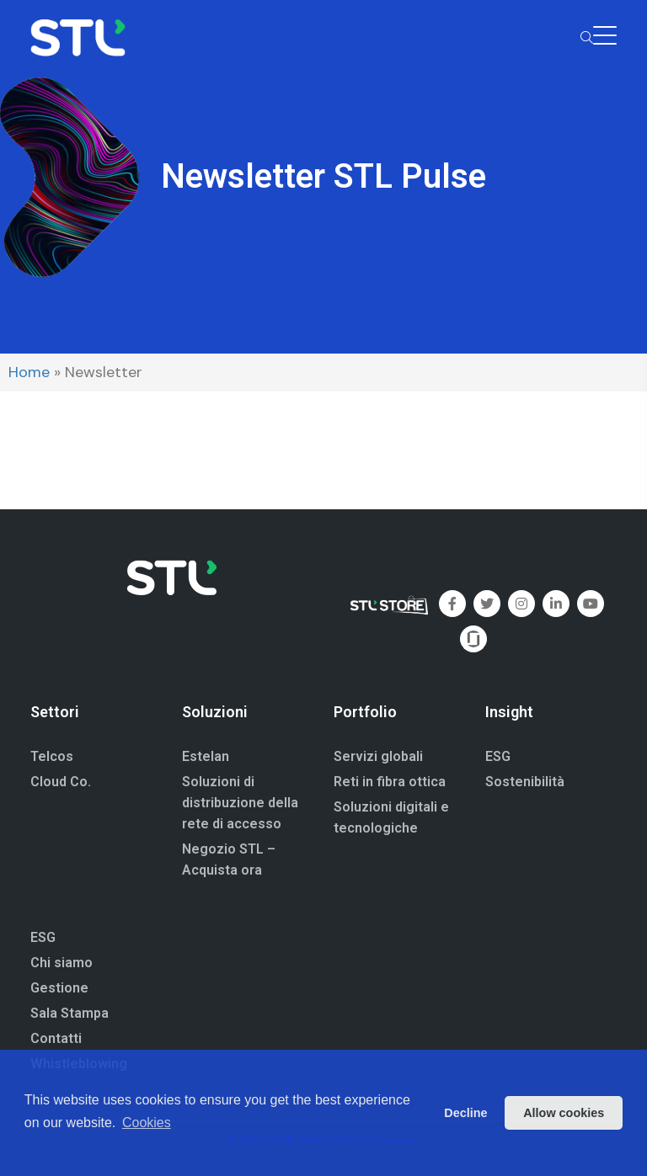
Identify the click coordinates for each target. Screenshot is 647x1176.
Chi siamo (61, 963)
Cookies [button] (146, 1122)
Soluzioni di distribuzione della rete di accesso (240, 803)
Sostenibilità (524, 782)
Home (29, 372)
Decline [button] (465, 1113)
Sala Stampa (69, 1013)
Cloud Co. (60, 782)
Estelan (205, 756)
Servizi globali (378, 756)
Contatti (56, 1038)
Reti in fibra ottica (390, 782)
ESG (498, 756)
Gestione (59, 988)
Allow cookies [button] (563, 1113)
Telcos (51, 756)
